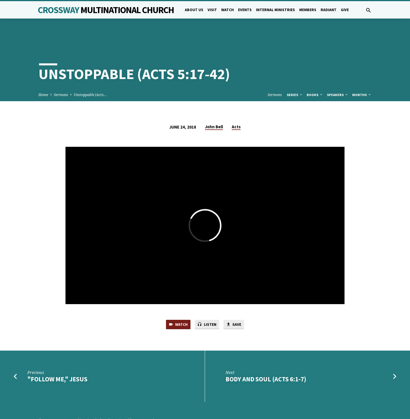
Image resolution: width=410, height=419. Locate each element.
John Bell (214, 106)
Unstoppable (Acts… (90, 74)
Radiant (329, 9)
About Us (194, 9)
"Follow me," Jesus (57, 359)
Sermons (61, 74)
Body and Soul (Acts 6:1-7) (266, 359)
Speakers (337, 74)
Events (245, 9)
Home (43, 74)
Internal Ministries (275, 9)
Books (315, 74)
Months (362, 74)
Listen (207, 304)
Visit (212, 9)
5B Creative (147, 400)
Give (345, 9)
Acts (236, 106)
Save (235, 304)
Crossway (106, 10)
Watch (227, 9)
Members (307, 9)
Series (295, 74)
